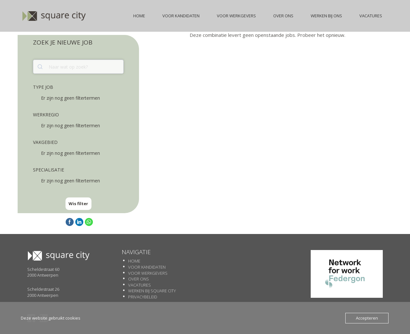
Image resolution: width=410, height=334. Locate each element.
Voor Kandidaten (147, 267)
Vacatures (139, 285)
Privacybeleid (142, 297)
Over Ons (138, 279)
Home (134, 261)
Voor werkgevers (148, 273)
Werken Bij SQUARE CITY (152, 291)
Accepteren (367, 318)
